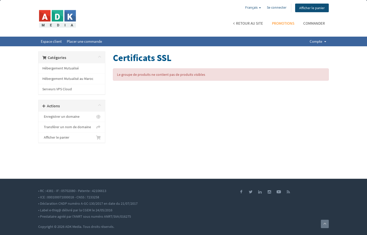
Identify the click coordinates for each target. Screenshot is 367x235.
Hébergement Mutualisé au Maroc (67, 79)
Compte (318, 41)
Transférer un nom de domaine (71, 127)
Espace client (51, 41)
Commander (314, 23)
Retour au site (248, 23)
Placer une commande (84, 41)
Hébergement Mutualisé (60, 68)
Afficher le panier (312, 8)
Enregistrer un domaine (71, 117)
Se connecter (276, 7)
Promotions (283, 23)
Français (253, 7)
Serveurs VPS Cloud (57, 89)
